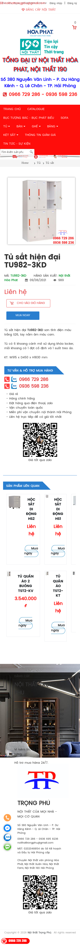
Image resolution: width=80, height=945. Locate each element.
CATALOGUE (36, 109)
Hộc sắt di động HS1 (58, 509)
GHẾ (36, 126)
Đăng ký (72, 3)
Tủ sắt (11, 512)
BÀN (20, 126)
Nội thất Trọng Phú (39, 932)
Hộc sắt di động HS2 (31, 509)
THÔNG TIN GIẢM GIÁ (40, 134)
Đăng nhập (56, 3)
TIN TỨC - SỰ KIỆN (16, 143)
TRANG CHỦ (12, 109)
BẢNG (52, 126)
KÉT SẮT (10, 134)
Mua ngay (31, 551)
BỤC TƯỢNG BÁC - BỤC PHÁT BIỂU (28, 117)
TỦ (6, 126)
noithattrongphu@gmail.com (24, 3)
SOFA (64, 117)
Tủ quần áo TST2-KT (58, 586)
